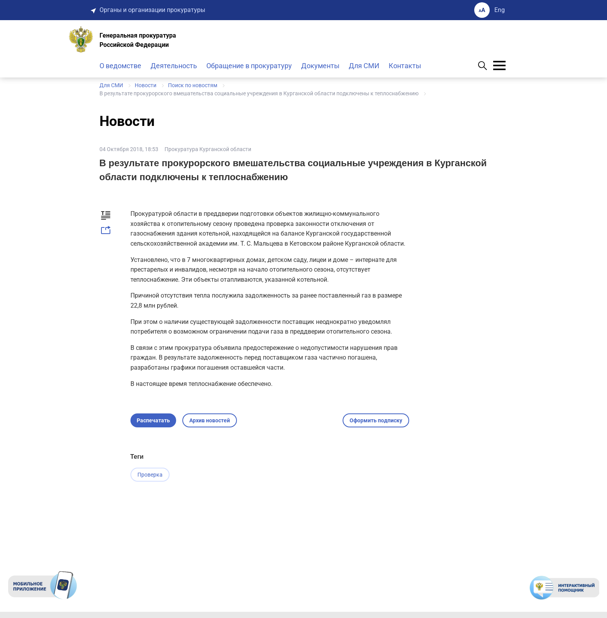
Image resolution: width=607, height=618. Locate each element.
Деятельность (174, 66)
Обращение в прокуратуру (249, 66)
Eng (499, 10)
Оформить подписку (376, 420)
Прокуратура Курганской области (208, 149)
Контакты (405, 66)
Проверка (150, 475)
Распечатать (153, 420)
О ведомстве (120, 66)
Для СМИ (364, 66)
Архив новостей (209, 420)
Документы (320, 66)
